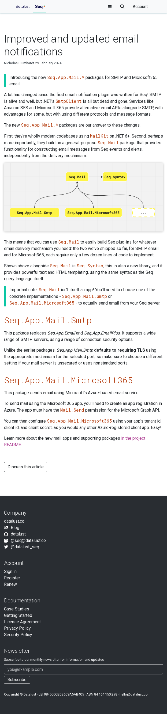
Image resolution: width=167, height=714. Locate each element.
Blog (15, 527)
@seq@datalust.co (28, 540)
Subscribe (17, 679)
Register (12, 577)
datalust (18, 534)
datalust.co (14, 521)
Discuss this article (26, 466)
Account (140, 6)
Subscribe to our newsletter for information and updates (54, 660)
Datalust (30, 694)
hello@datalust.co (134, 694)
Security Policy (18, 634)
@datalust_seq (25, 546)
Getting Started (18, 615)
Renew (10, 584)
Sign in (10, 571)
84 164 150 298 (105, 694)
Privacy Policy (17, 628)
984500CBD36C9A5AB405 (64, 694)
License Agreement (22, 621)
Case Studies (16, 609)
